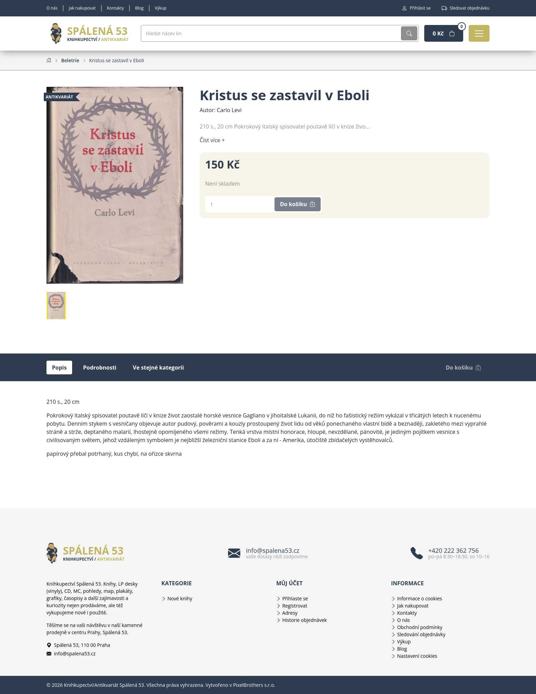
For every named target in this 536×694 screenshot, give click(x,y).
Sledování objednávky (421, 634)
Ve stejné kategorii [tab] (158, 367)
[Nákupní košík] (443, 33)
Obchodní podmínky (420, 627)
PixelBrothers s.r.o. (254, 685)
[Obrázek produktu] (114, 184)
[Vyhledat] (409, 33)
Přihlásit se (416, 8)
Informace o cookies (419, 598)
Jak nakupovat (82, 8)
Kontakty (115, 8)
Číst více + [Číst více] (212, 140)
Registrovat (294, 605)
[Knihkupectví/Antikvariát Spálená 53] (90, 33)
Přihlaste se (295, 598)
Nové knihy (180, 598)
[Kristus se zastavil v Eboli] (116, 60)
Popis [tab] (59, 367)
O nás (51, 8)
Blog (139, 8)
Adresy (290, 613)
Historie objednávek (304, 620)
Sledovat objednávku (466, 8)
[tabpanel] (268, 428)
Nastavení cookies (417, 656)
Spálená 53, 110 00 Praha (78, 645)
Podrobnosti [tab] (100, 367)
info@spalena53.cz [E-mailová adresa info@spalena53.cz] (71, 653)
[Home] (48, 60)
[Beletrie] (70, 60)
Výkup (160, 8)
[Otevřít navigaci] (479, 33)
